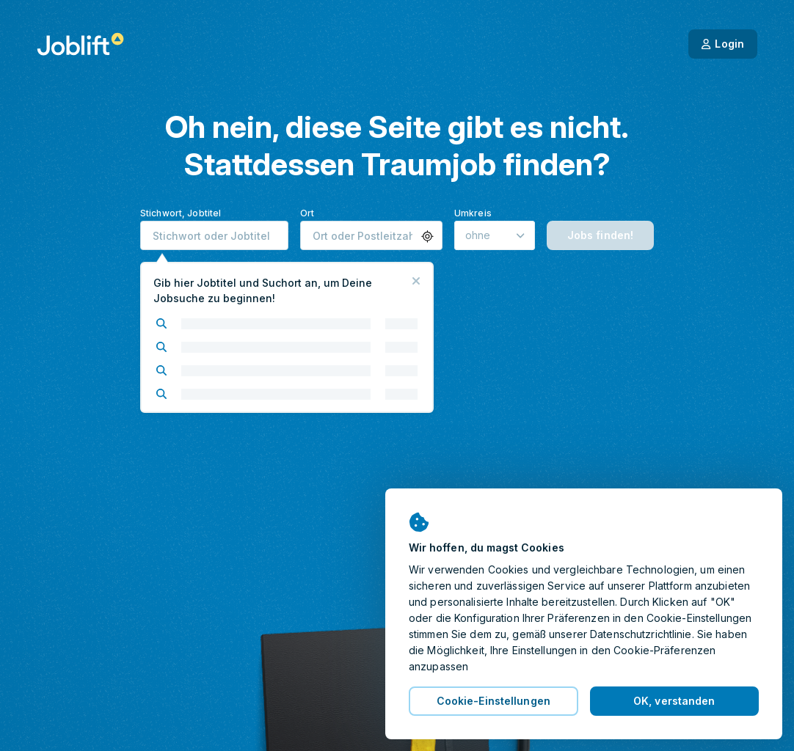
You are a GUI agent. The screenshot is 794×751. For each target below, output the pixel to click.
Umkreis (473, 213)
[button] (427, 236)
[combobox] (214, 235)
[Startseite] (80, 44)
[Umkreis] (494, 235)
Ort (307, 213)
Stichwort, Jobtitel (180, 213)
